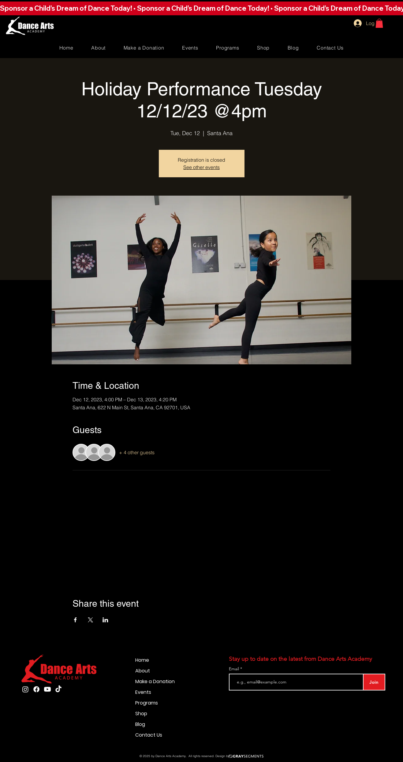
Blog (140, 724)
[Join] (374, 682)
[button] (201, 8)
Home (142, 660)
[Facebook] (36, 689)
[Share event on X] (90, 619)
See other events (201, 167)
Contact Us (148, 734)
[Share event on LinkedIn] (105, 619)
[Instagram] (25, 689)
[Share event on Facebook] (75, 619)
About (142, 670)
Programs (146, 702)
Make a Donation (155, 681)
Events (143, 692)
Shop (141, 713)
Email (234, 669)
